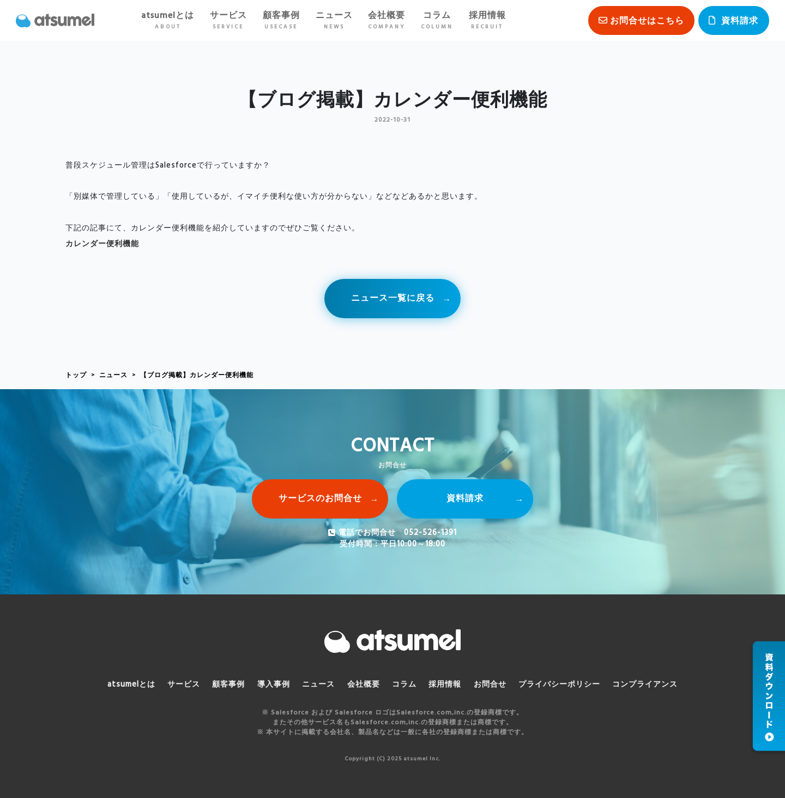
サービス (228, 20)
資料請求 (739, 21)
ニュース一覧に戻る (392, 298)
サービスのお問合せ (320, 499)
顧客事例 (281, 20)
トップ (76, 375)
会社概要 (386, 20)
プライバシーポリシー (559, 684)
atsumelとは (167, 20)
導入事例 (273, 684)
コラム (437, 20)
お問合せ (490, 684)
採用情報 (487, 20)
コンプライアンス (645, 684)
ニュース (334, 20)
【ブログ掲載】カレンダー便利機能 (196, 375)
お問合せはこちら (647, 21)
